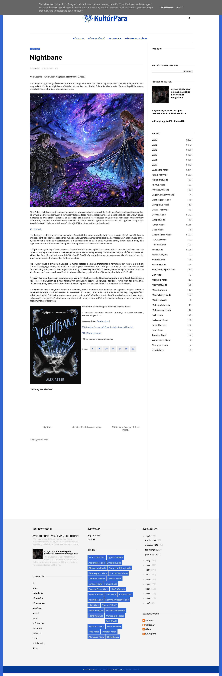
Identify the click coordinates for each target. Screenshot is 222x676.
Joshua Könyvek (160, 254)
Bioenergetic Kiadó (161, 199)
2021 (154, 144)
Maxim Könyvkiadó (161, 294)
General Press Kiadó (162, 234)
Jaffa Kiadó (157, 249)
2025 (154, 164)
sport (35, 618)
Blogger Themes (131, 669)
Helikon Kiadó (159, 244)
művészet (37, 608)
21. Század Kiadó (160, 169)
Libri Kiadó (157, 274)
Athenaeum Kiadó (160, 189)
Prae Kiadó (157, 330)
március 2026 (151, 545)
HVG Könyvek (159, 239)
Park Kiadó (157, 315)
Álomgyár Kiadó (160, 344)
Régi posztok (94, 535)
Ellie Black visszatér (91, 333)
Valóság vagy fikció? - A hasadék (168, 121)
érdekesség (38, 643)
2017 (147, 598)
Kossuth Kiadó (159, 264)
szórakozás (38, 623)
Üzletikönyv (158, 349)
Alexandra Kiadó (160, 179)
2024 (154, 159)
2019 (147, 589)
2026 (147, 536)
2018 (147, 594)
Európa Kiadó (158, 219)
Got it (179, 7)
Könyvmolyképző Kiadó (163, 269)
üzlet (35, 648)
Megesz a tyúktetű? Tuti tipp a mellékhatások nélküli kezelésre (169, 112)
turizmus (37, 633)
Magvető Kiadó (159, 284)
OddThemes (100, 669)
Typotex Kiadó (159, 335)
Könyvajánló (96, 38)
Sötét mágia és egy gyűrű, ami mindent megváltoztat (107, 327)
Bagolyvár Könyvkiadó (163, 194)
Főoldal (79, 38)
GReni (37, 68)
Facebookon (103, 321)
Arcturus (149, 620)
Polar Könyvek (159, 325)
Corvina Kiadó (159, 214)
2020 (154, 139)
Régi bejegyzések (136, 38)
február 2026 (151, 550)
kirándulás (38, 593)
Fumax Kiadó (158, 224)
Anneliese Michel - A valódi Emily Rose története (56, 536)
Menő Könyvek (159, 299)
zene (35, 638)
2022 (154, 149)
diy (34, 583)
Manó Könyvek (159, 289)
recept (36, 613)
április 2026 (150, 540)
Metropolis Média (161, 305)
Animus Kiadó (158, 184)
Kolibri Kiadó (158, 259)
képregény (38, 598)
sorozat (35, 49)
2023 (154, 154)
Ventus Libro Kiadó (161, 339)
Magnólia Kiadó (159, 279)
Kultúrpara (150, 634)
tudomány (38, 628)
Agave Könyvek (159, 174)
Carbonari (150, 625)
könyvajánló (39, 603)
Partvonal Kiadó (160, 320)
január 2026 (151, 554)
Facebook (115, 38)
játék (35, 588)
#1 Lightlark (36, 229)
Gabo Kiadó (158, 229)
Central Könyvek (160, 209)
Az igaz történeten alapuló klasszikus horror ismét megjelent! (180, 93)
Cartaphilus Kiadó (160, 204)
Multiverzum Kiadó (161, 310)
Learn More (167, 7)
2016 (147, 603)
